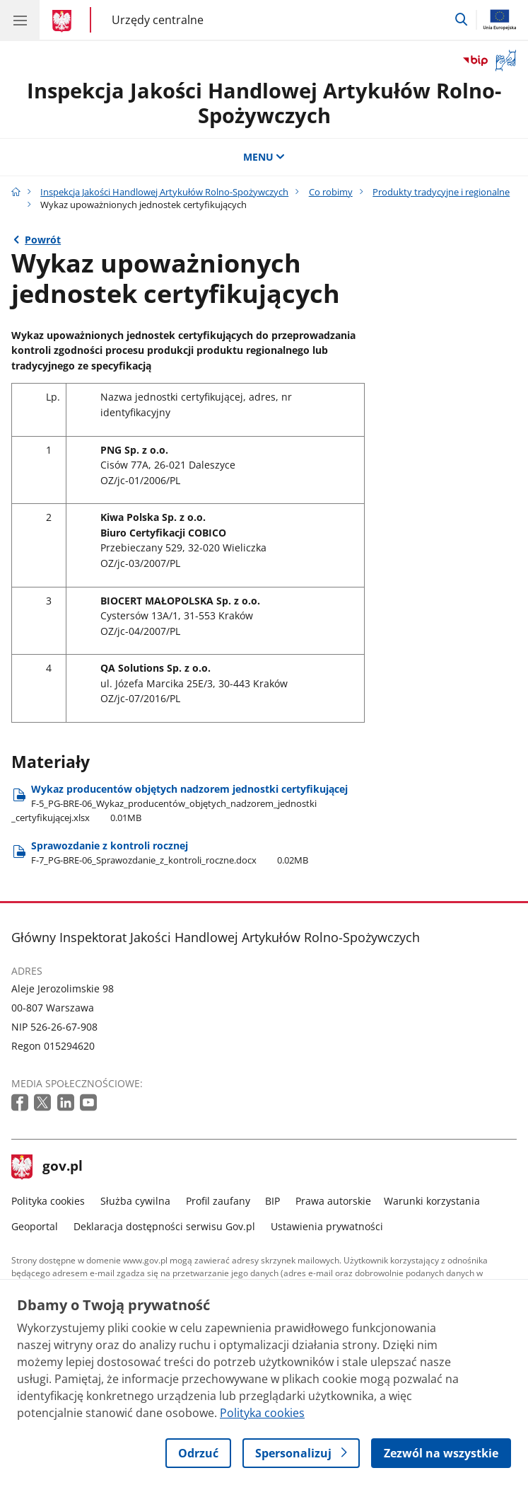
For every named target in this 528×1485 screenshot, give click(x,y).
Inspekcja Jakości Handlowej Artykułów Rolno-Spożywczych (264, 102)
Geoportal (34, 1226)
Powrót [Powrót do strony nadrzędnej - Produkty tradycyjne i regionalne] (43, 239)
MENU (264, 157)
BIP (272, 1201)
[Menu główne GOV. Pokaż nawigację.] (20, 20)
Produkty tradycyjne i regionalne (441, 192)
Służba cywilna (135, 1201)
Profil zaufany (218, 1201)
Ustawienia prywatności (327, 1226)
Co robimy (331, 192)
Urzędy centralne (158, 19)
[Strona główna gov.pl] (64, 21)
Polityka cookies (48, 1201)
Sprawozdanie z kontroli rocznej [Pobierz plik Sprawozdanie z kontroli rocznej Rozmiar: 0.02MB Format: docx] (169, 852)
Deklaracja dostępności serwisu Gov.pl (164, 1226)
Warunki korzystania (432, 1201)
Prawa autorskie (333, 1201)
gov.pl (47, 1167)
